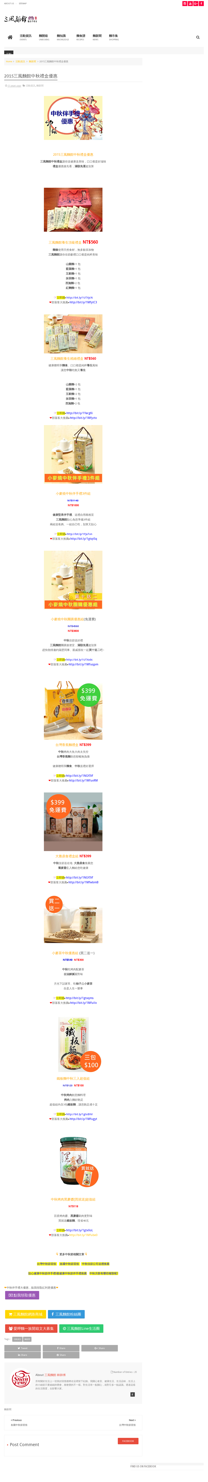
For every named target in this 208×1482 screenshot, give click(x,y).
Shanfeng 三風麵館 (194, 1476)
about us (9, 3)
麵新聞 (97, 37)
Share (43, 1347)
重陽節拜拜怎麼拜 (155, 183)
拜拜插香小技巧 (153, 153)
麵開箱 (44, 37)
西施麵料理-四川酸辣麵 (158, 197)
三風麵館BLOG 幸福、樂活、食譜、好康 (49, 1476)
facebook (122, 1433)
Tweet (17, 1347)
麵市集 (114, 37)
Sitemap (23, 3)
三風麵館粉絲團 (66, 1314)
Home (9, 61)
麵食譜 (80, 37)
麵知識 (63, 37)
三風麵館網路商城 (25, 1314)
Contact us (194, 1465)
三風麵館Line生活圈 (81, 1328)
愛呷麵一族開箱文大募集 (31, 1328)
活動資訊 (25, 37)
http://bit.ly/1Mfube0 (80, 1234)
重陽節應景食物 (153, 168)
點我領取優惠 (24, 1295)
